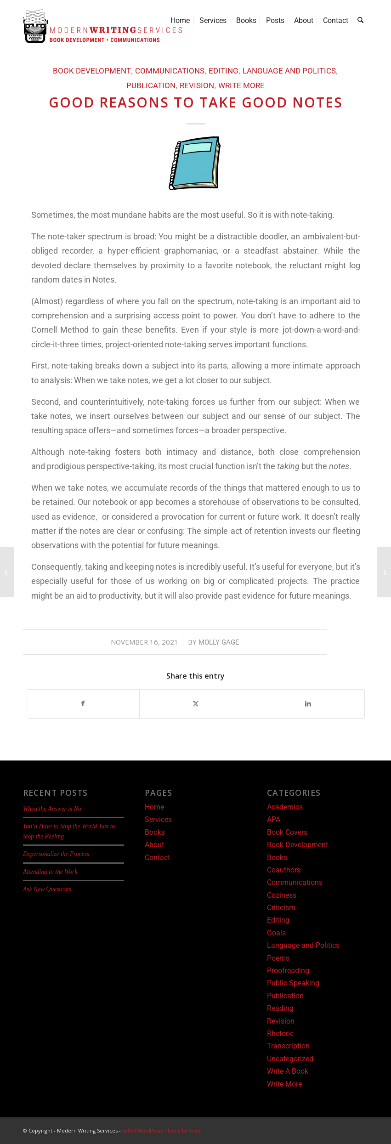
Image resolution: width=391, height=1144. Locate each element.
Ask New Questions (47, 889)
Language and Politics (289, 71)
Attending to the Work (50, 871)
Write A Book (287, 1071)
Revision (197, 85)
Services (158, 819)
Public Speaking (293, 983)
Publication (151, 85)
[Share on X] (196, 704)
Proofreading (288, 970)
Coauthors (283, 870)
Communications (169, 71)
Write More (241, 85)
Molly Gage (218, 642)
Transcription (288, 1046)
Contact (157, 857)
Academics (285, 807)
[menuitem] (180, 20)
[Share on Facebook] (83, 704)
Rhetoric (280, 1033)
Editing (223, 71)
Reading (280, 1008)
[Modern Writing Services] (102, 26)
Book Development (92, 71)
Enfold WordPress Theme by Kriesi (162, 1131)
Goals (276, 933)
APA (273, 819)
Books (155, 832)
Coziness (281, 895)
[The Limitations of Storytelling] (384, 572)
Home (154, 807)
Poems (278, 958)
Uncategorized (290, 1058)
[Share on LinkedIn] (308, 704)
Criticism (281, 907)
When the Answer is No (52, 808)
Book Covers (287, 832)
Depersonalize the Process (56, 853)
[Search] (360, 20)
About (154, 844)
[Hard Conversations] (7, 572)
